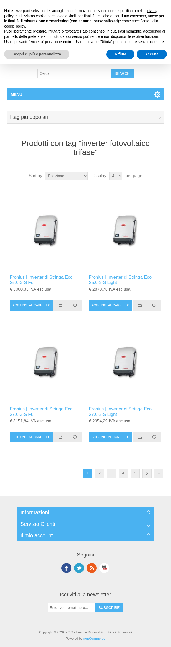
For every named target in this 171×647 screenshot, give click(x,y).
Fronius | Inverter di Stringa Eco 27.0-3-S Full (41, 411)
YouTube (104, 568)
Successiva (147, 473)
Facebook (66, 568)
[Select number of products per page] (115, 176)
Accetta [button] (151, 54)
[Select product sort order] (66, 176)
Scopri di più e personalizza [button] (37, 54)
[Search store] (74, 73)
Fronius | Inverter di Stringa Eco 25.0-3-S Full (41, 280)
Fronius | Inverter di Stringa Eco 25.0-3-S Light (120, 280)
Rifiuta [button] (120, 54)
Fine (158, 473)
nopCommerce (94, 638)
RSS (92, 568)
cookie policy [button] (14, 26)
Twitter (79, 568)
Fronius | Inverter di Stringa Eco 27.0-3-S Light (120, 411)
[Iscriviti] (71, 607)
